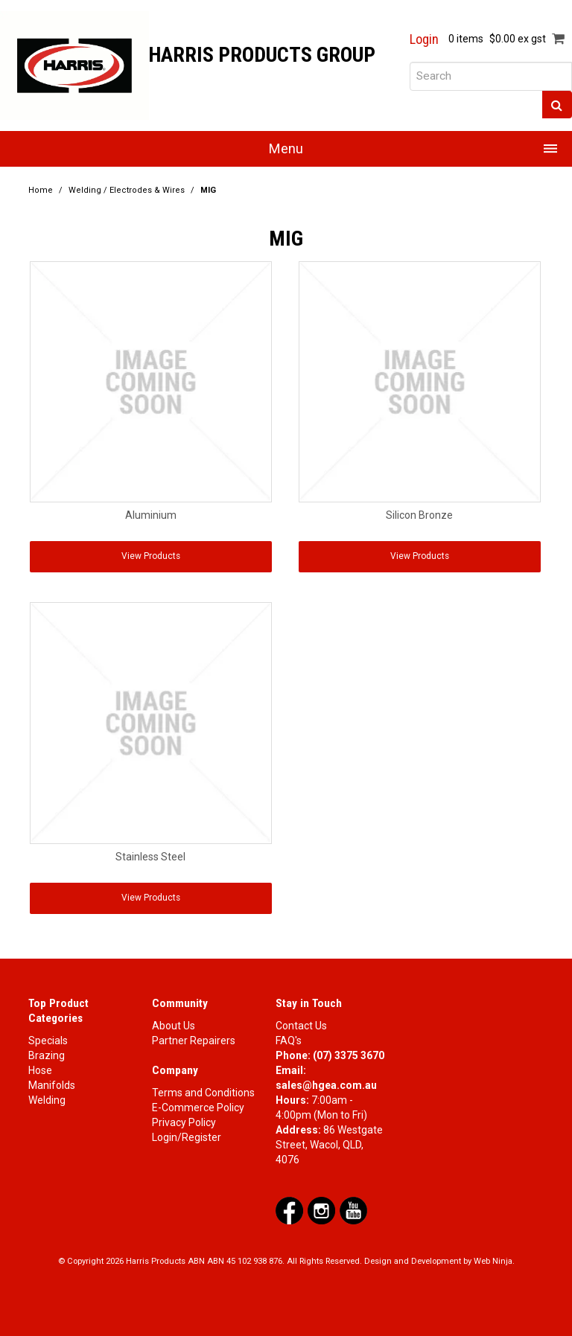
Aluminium (151, 515)
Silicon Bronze (419, 515)
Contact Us (301, 1026)
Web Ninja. (494, 1261)
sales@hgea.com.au (326, 1085)
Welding (47, 1100)
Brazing (46, 1055)
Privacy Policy (184, 1122)
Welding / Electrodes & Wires (127, 190)
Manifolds (51, 1085)
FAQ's (289, 1040)
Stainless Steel (150, 857)
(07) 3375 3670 (348, 1055)
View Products (150, 556)
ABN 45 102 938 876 (244, 1261)
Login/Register (186, 1137)
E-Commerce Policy (198, 1107)
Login (424, 39)
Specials (48, 1040)
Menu (286, 148)
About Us (173, 1026)
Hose (40, 1070)
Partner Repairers (193, 1040)
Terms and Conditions (203, 1093)
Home (40, 190)
